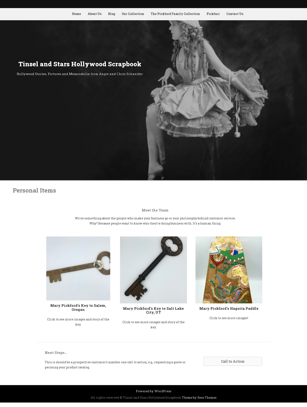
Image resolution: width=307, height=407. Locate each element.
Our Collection (133, 14)
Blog (111, 14)
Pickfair (213, 14)
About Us (94, 14)
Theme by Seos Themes (199, 397)
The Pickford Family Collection (175, 14)
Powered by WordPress (153, 391)
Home (76, 14)
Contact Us (234, 14)
